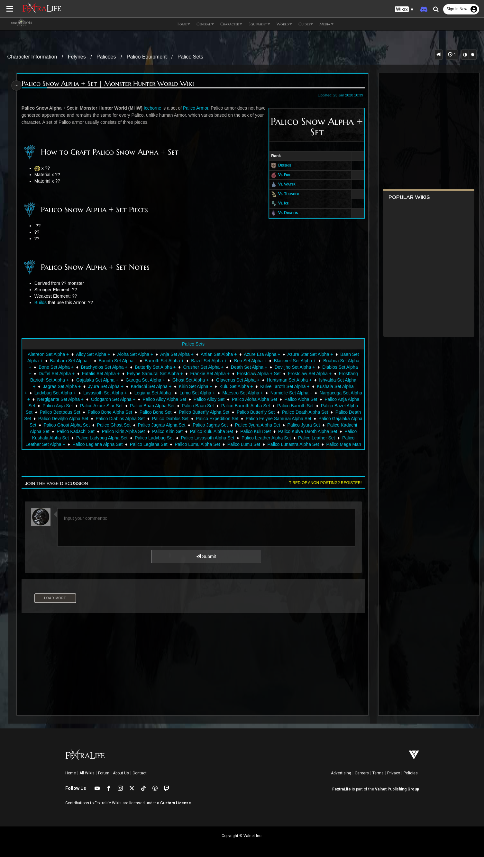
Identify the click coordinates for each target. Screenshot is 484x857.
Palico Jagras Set (268, 425)
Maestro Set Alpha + (248, 392)
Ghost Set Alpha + (190, 380)
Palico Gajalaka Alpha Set (68, 425)
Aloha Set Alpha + (135, 354)
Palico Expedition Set (266, 418)
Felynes (77, 56)
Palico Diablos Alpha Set (170, 418)
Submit (205, 556)
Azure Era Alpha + (261, 354)
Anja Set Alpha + (176, 354)
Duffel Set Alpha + (56, 373)
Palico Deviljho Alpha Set (113, 418)
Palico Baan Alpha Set (164, 405)
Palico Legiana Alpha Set (144, 444)
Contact (139, 773)
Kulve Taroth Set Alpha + (284, 386)
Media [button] (326, 24)
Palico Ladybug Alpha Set (150, 437)
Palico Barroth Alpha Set (257, 405)
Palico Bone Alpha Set (136, 412)
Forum (103, 773)
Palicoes (106, 56)
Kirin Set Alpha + (195, 386)
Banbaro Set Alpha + (70, 360)
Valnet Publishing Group (397, 789)
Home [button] (183, 24)
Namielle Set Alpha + (297, 392)
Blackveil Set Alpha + (294, 360)
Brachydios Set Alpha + (104, 367)
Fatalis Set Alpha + (100, 373)
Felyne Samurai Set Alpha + (155, 373)
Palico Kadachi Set (131, 431)
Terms (378, 773)
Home (70, 773)
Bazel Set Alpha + (208, 360)
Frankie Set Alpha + (209, 373)
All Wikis (87, 773)
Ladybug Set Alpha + (61, 392)
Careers (362, 773)
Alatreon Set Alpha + (47, 354)
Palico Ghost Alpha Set (125, 425)
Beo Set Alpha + (250, 360)
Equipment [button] (259, 24)
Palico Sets (190, 56)
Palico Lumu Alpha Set (244, 444)
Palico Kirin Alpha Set (178, 431)
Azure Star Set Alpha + (310, 354)
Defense (281, 165)
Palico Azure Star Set (113, 405)
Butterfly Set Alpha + (154, 367)
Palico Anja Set (70, 405)
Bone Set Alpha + (55, 367)
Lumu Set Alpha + (203, 392)
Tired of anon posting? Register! (322, 483)
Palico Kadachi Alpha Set (79, 431)
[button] (404, 9)
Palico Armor (198, 108)
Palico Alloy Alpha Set (176, 399)
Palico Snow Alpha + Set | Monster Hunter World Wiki (110, 83)
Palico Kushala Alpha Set (92, 437)
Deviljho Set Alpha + (294, 367)
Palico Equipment (147, 56)
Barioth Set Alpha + (117, 360)
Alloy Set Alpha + (93, 354)
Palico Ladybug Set (202, 437)
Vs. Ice (280, 203)
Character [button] (231, 24)
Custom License (175, 803)
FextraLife (341, 789)
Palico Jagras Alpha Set (219, 425)
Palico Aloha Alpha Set (266, 399)
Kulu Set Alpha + (235, 386)
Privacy (393, 773)
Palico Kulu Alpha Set (266, 431)
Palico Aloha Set (313, 399)
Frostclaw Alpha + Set (258, 373)
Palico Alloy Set (221, 399)
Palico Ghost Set (171, 425)
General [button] (205, 24)
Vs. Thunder (285, 193)
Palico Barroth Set (307, 405)
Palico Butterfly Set (282, 412)
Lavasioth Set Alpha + (111, 392)
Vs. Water (283, 184)
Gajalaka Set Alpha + (97, 380)
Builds (43, 302)
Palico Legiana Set (195, 444)
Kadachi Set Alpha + (151, 386)
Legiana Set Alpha (159, 392)
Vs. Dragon (285, 212)
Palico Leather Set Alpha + (85, 444)
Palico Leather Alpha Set (314, 437)
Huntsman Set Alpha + (289, 380)
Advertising (341, 773)
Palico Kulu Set (311, 431)
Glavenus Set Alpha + (237, 380)
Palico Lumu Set (290, 444)
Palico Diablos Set (220, 418)
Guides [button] (305, 24)
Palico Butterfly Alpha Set (230, 412)
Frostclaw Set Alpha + (309, 373)
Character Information (32, 56)
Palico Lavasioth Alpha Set (256, 437)
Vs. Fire (281, 174)
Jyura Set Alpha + (105, 386)
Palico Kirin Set (222, 431)
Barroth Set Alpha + (164, 360)
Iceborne (154, 108)
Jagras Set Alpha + (61, 386)
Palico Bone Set (182, 412)
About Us (121, 773)
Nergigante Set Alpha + (73, 399)
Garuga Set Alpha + (145, 380)
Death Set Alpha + (249, 367)
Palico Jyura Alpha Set (315, 425)
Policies (411, 773)
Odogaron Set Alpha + (125, 399)
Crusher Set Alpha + (203, 367)
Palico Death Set (63, 418)
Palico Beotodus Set (86, 412)
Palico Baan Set (210, 405)
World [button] (284, 24)
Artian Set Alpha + (218, 354)
